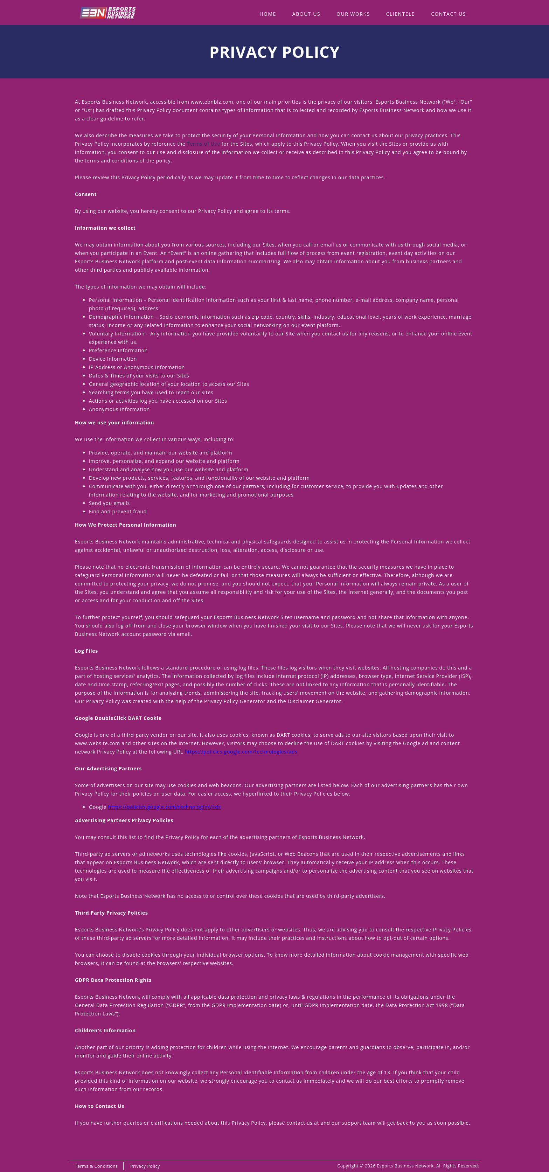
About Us (306, 14)
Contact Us (448, 14)
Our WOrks (353, 14)
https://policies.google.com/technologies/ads (241, 751)
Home (267, 14)
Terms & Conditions (96, 1166)
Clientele (400, 14)
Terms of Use (203, 143)
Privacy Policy (145, 1166)
